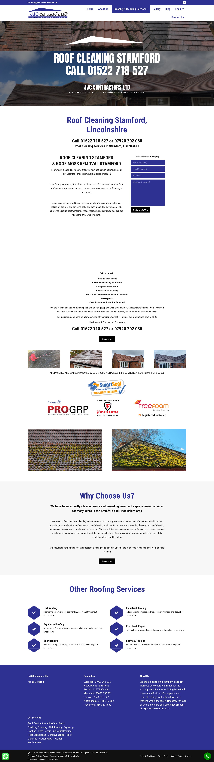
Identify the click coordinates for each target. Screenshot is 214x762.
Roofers (52, 723)
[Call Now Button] (207, 756)
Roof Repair (44, 731)
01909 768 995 (103, 681)
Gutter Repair (46, 738)
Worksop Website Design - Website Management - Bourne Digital (53, 756)
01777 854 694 (101, 689)
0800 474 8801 (104, 704)
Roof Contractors (37, 723)
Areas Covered (36, 681)
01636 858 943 (101, 685)
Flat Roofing (55, 727)
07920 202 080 (128, 141)
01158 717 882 (106, 700)
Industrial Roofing (62, 731)
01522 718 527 (94, 141)
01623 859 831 (104, 693)
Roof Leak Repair (37, 734)
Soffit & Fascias (56, 734)
